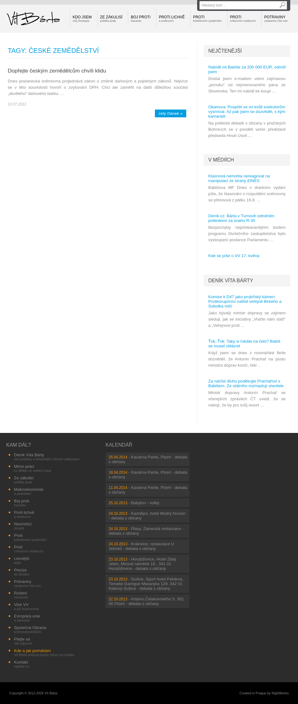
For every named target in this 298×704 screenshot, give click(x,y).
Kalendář (119, 445)
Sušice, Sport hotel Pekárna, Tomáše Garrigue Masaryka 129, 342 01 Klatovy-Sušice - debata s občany (146, 584)
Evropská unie (27, 618)
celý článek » (171, 113)
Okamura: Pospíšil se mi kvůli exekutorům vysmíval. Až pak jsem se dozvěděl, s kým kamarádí (246, 112)
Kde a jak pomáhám (44, 652)
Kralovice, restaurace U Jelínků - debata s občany (141, 546)
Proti (207, 18)
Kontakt (21, 664)
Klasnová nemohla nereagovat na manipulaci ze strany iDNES (239, 178)
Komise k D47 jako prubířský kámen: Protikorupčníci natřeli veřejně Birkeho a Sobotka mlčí (245, 301)
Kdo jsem (82, 18)
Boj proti (140, 18)
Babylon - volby (145, 502)
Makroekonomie (28, 491)
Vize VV (26, 606)
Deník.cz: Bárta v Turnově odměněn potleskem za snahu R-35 (241, 218)
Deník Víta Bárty (230, 280)
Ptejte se (23, 641)
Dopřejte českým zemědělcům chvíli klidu (57, 71)
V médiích (221, 159)
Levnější (21, 560)
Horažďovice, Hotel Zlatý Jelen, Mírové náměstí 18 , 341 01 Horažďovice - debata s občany (142, 564)
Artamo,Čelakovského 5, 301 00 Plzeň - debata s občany (146, 601)
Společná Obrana (30, 629)
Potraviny (276, 18)
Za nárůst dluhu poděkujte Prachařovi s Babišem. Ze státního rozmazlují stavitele (246, 383)
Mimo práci (32, 468)
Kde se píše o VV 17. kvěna (234, 255)
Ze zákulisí (111, 18)
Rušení (21, 595)
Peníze (21, 572)
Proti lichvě (172, 18)
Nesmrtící (23, 526)
